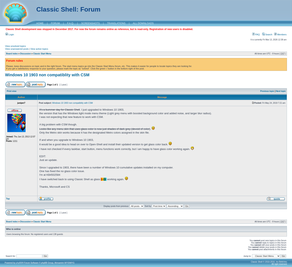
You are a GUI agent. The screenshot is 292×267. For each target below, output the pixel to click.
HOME (40, 23)
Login (9, 34)
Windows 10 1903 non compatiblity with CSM (47, 75)
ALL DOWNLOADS (143, 23)
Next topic (281, 91)
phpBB (19, 263)
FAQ (256, 34)
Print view (11, 91)
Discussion (25, 54)
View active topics (39, 49)
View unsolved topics (15, 46)
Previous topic (267, 91)
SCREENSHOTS (90, 23)
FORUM (55, 23)
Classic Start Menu (42, 54)
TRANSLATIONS (116, 23)
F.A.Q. (70, 23)
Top (8, 199)
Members (280, 34)
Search (267, 34)
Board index (12, 54)
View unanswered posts (17, 49)
